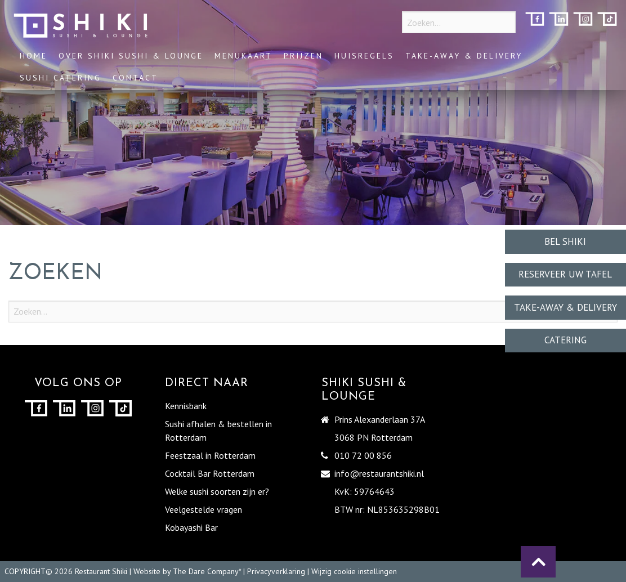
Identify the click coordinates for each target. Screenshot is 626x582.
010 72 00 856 (363, 455)
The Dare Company (206, 571)
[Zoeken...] (459, 22)
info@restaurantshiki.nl (379, 473)
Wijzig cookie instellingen (354, 571)
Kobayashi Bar (191, 527)
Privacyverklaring (276, 571)
